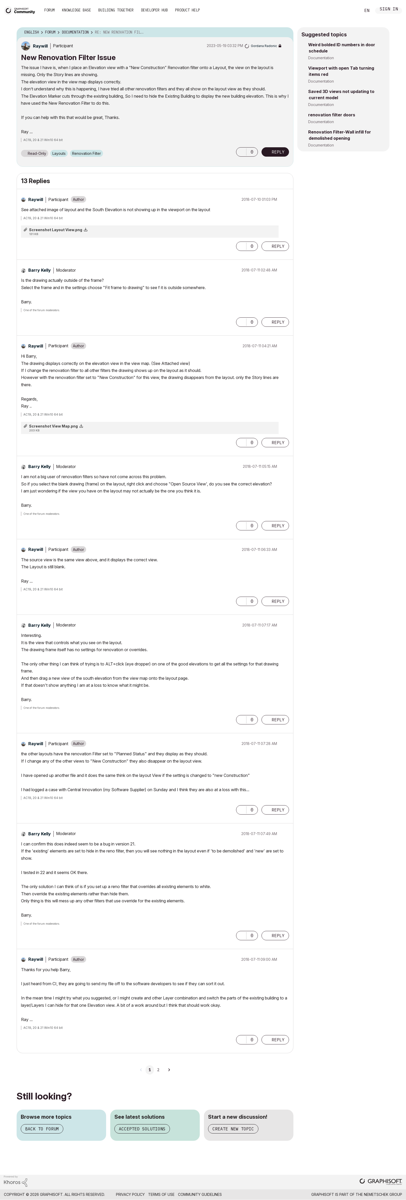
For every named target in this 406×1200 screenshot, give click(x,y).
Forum (49, 10)
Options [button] (286, 32)
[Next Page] (169, 1070)
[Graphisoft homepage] (381, 1182)
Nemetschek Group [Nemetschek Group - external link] (383, 1194)
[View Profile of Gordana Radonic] (264, 46)
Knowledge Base (76, 10)
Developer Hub (154, 10)
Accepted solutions (142, 1128)
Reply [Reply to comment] (278, 246)
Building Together (116, 10)
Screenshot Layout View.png (55, 230)
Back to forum (42, 1128)
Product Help (187, 10)
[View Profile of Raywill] (40, 46)
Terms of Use (161, 1194)
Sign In (389, 9)
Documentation (321, 58)
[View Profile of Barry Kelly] (39, 270)
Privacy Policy (130, 1194)
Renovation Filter (86, 153)
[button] (241, 152)
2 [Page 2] (158, 1070)
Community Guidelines (200, 1194)
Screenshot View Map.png (53, 426)
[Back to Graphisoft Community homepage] (21, 10)
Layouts (59, 153)
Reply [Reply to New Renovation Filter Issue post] (278, 152)
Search (351, 10)
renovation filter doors (331, 114)
